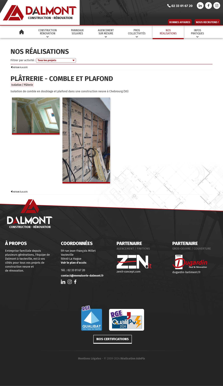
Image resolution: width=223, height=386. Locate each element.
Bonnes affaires (179, 22)
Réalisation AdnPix (132, 358)
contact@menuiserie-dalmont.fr (82, 275)
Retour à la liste (19, 67)
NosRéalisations (168, 32)
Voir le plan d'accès (73, 262)
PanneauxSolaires (77, 32)
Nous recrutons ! (207, 22)
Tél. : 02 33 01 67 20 (73, 270)
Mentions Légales (89, 358)
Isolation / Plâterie (22, 84)
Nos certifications (112, 339)
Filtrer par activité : (23, 60)
